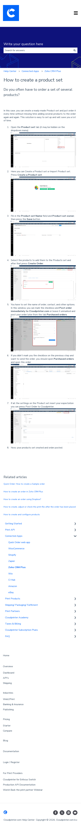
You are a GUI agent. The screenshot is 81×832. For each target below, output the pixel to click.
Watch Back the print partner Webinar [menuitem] (23, 790)
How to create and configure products (22, 514)
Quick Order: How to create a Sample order (24, 484)
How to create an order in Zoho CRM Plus (23, 491)
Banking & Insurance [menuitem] (13, 704)
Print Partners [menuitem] (12, 611)
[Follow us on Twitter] (62, 812)
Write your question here (23, 44)
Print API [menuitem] (10, 529)
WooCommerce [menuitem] (16, 548)
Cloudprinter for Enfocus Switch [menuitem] (19, 779)
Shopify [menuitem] (12, 555)
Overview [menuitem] (8, 666)
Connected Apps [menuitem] (13, 536)
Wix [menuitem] (10, 573)
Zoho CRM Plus (53, 71)
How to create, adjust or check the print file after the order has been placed (40, 506)
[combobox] (38, 50)
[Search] (74, 50)
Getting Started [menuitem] (13, 523)
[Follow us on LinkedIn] (68, 812)
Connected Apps (30, 71)
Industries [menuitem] (8, 692)
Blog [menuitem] (5, 740)
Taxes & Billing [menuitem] (13, 623)
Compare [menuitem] (7, 730)
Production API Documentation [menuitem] (19, 784)
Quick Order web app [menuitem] (19, 542)
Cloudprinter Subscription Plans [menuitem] (21, 630)
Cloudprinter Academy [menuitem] (16, 617)
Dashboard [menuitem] (8, 672)
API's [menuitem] (6, 678)
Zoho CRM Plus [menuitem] (17, 567)
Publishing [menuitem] (8, 709)
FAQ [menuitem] (7, 636)
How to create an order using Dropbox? (22, 499)
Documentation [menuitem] (11, 751)
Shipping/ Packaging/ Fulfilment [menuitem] (21, 605)
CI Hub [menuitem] (11, 579)
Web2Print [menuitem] (9, 699)
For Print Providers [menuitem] (13, 773)
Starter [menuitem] (7, 725)
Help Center (10, 71)
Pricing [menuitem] (6, 719)
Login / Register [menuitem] (11, 762)
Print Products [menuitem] (12, 598)
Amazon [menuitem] (12, 586)
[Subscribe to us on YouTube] (75, 812)
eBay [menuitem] (11, 592)
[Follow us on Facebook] (55, 812)
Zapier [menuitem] (11, 561)
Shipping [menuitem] (7, 683)
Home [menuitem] (6, 655)
